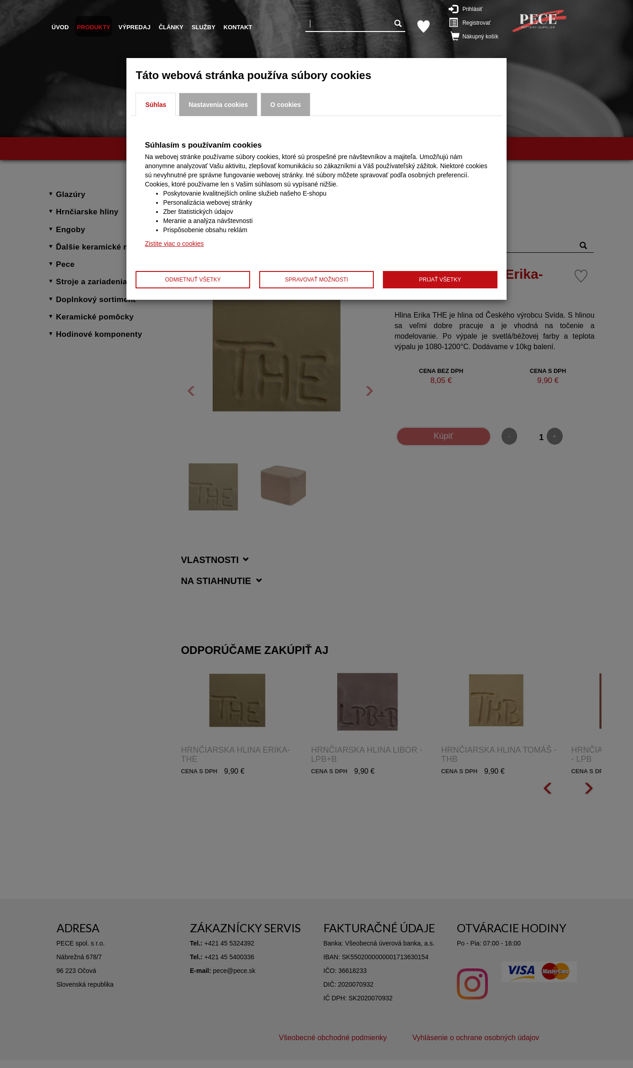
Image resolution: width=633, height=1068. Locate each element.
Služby (203, 27)
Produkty (93, 27)
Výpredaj (135, 27)
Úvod (60, 27)
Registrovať (473, 22)
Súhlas (155, 104)
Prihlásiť (470, 8)
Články (171, 27)
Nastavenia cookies (218, 104)
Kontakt (238, 27)
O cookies (285, 104)
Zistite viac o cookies (174, 243)
